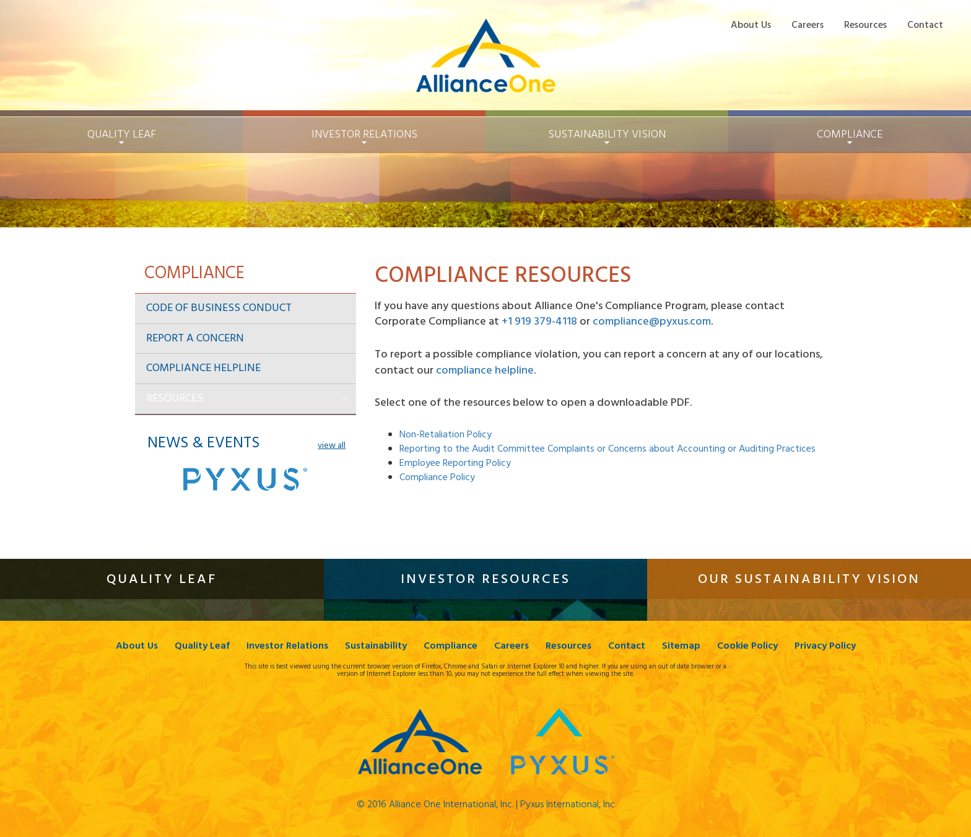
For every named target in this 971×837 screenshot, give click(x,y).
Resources (865, 25)
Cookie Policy (747, 646)
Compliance (450, 646)
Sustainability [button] (607, 135)
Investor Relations (287, 646)
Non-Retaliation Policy (445, 435)
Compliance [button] (849, 135)
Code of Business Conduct (219, 308)
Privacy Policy (825, 646)
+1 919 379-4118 (539, 322)
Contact (925, 25)
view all (332, 446)
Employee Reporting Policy (455, 463)
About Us (751, 25)
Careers (807, 25)
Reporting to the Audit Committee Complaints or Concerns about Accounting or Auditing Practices (607, 449)
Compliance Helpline (203, 368)
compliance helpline (485, 371)
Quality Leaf (202, 646)
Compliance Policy (437, 478)
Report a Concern (195, 339)
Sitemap (681, 646)
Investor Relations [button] (364, 135)
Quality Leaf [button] (121, 135)
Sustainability (376, 646)
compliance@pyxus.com (652, 322)
